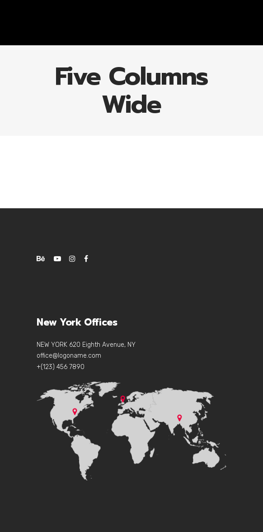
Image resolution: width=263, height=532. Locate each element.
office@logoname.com (69, 355)
